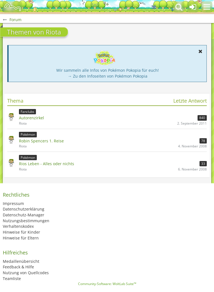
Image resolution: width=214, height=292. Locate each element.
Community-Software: (107, 283)
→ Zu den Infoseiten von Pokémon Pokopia (107, 76)
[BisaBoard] (12, 7)
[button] (206, 7)
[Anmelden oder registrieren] (192, 7)
